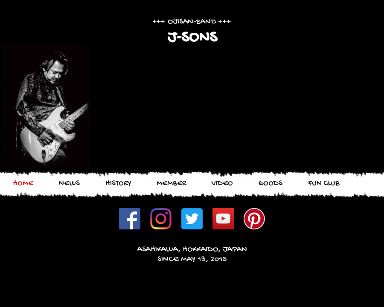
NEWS (69, 183)
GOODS (270, 183)
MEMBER (171, 183)
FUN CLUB (324, 183)
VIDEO (222, 183)
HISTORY (118, 183)
